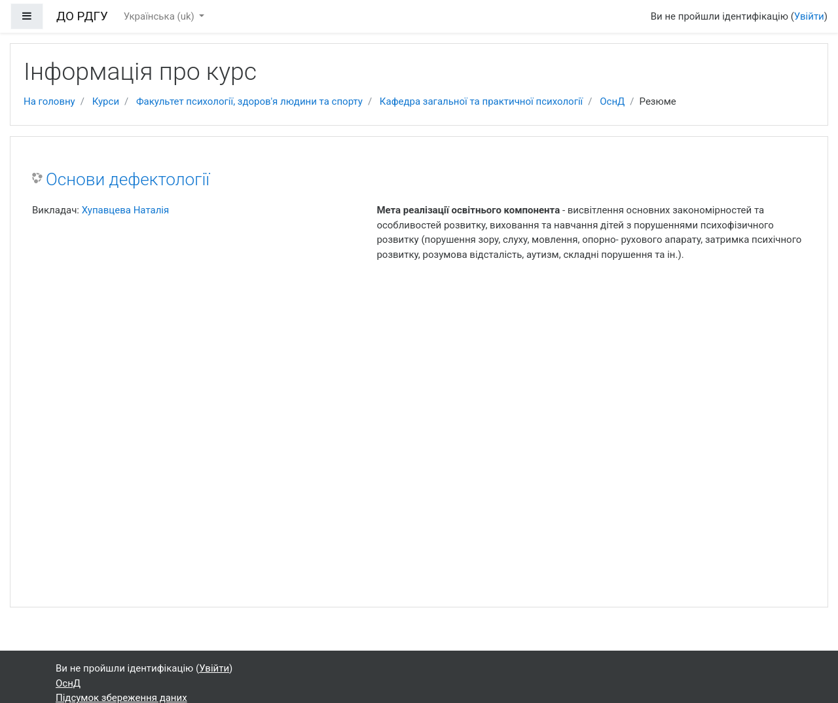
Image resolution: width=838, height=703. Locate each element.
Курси (105, 101)
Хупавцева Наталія (126, 210)
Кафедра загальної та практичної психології (481, 101)
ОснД (612, 101)
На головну (49, 101)
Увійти (809, 16)
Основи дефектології (128, 179)
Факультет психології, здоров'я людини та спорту (249, 101)
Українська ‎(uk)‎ (160, 16)
